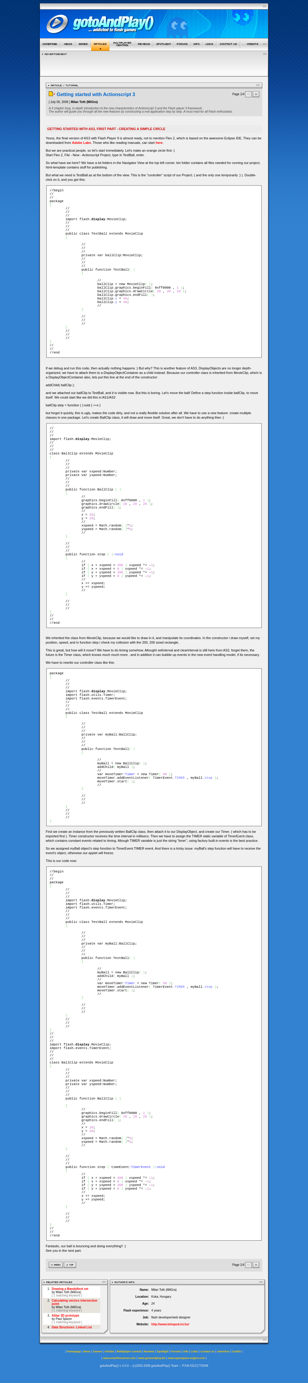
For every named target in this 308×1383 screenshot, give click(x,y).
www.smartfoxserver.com (119, 1358)
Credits (236, 1351)
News (87, 1351)
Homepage (74, 1351)
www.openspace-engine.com (186, 1358)
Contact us (207, 1351)
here (159, 142)
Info (186, 1351)
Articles (109, 1351)
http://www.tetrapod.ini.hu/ (170, 1324)
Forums (176, 1351)
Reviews (148, 1351)
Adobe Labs (81, 142)
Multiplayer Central (129, 1351)
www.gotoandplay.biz (151, 1358)
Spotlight (163, 1351)
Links (194, 1351)
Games (97, 1351)
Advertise (223, 1351)
